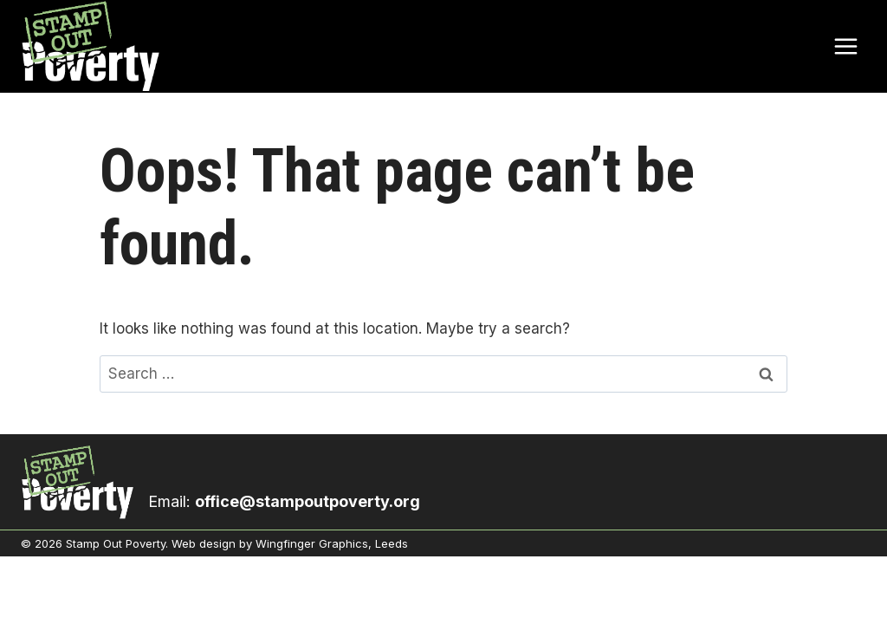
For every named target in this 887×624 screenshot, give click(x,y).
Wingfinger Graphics (312, 543)
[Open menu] (845, 46)
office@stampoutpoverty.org (307, 501)
